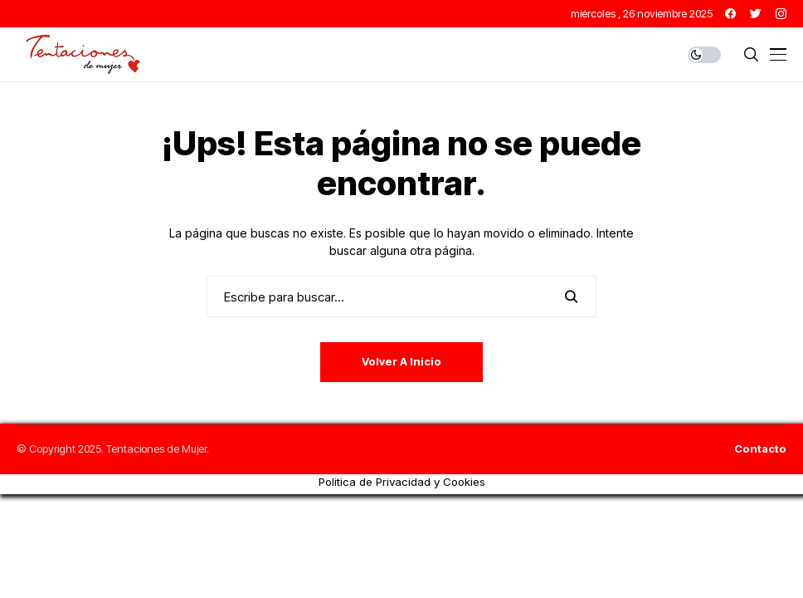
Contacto (760, 449)
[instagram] (781, 13)
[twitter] (756, 13)
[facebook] (730, 13)
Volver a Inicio (401, 361)
